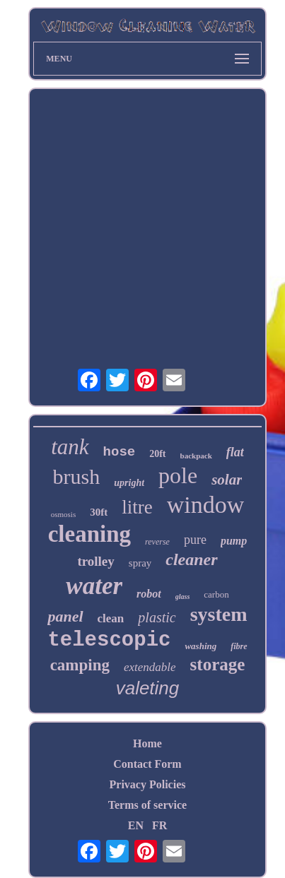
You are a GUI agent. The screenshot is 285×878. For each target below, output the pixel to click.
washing (200, 646)
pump (234, 541)
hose (119, 452)
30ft (98, 512)
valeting (148, 688)
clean (111, 618)
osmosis (63, 514)
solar (226, 479)
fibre (239, 646)
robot (148, 594)
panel (65, 616)
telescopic (108, 640)
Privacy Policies (148, 784)
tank (69, 446)
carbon (216, 594)
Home (147, 743)
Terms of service (147, 805)
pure (195, 540)
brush (76, 476)
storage (217, 664)
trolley (95, 561)
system (219, 614)
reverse (157, 542)
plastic (156, 617)
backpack (196, 455)
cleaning (89, 534)
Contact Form (147, 764)
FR (159, 825)
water (94, 586)
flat (235, 452)
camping (80, 665)
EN (136, 825)
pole (177, 475)
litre (137, 507)
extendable (150, 667)
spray (140, 563)
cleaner (191, 559)
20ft (157, 454)
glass (182, 596)
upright (129, 482)
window (206, 505)
